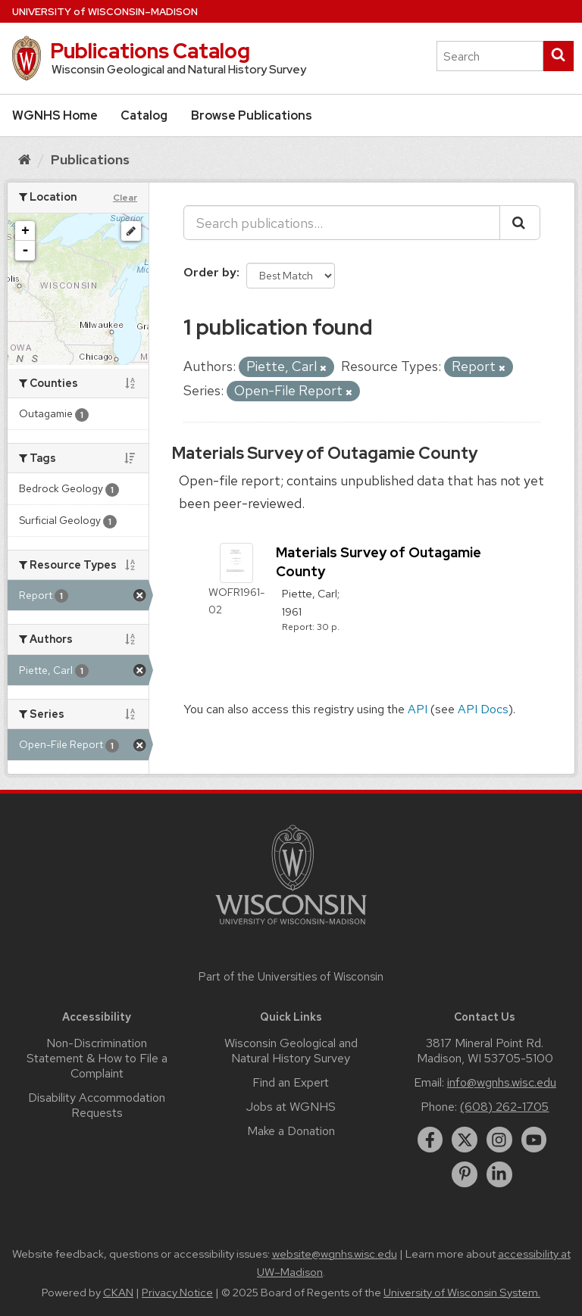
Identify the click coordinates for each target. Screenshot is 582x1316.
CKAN (118, 1292)
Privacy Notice (177, 1292)
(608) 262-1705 (504, 1107)
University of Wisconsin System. (461, 1292)
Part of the (291, 976)
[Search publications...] (341, 222)
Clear (125, 198)
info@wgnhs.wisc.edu (501, 1082)
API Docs (483, 709)
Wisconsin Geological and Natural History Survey (291, 1050)
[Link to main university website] (291, 927)
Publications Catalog (150, 50)
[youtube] (534, 1139)
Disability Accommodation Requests (96, 1105)
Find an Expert (290, 1082)
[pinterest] (464, 1174)
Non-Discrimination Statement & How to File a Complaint (97, 1058)
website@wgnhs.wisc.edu (334, 1253)
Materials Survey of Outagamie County (324, 453)
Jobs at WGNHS (291, 1107)
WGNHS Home (55, 115)
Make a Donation (291, 1131)
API (417, 709)
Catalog (143, 115)
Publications (90, 159)
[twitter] (464, 1139)
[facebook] (430, 1139)
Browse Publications (251, 115)
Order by (209, 272)
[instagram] (499, 1139)
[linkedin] (499, 1174)
